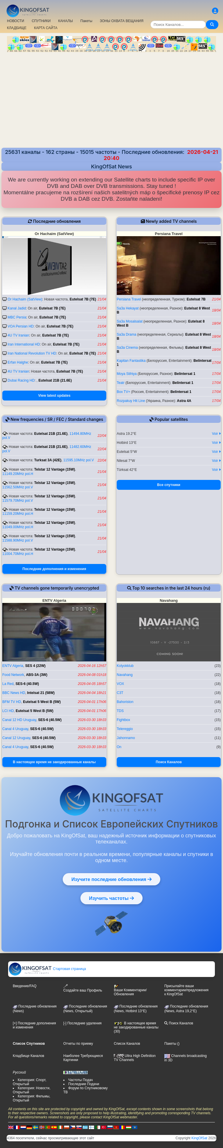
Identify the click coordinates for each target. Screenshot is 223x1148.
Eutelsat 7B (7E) (83, 299)
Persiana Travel (129, 299)
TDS (120, 711)
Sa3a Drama (126, 334)
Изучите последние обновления (111, 879)
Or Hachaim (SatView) (25, 299)
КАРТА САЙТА (45, 28)
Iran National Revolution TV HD (32, 353)
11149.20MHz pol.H (17, 474)
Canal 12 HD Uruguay (19, 720)
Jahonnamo (126, 738)
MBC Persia (17, 317)
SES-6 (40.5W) (27, 684)
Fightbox (123, 720)
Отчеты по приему (78, 1044)
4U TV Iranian (18, 335)
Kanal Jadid (17, 308)
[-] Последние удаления (82, 1023)
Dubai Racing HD (21, 380)
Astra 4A (184, 401)
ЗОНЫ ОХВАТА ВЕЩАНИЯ (121, 21)
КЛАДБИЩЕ (16, 28)
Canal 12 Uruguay (16, 738)
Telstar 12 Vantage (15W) (54, 469)
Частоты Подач (80, 1080)
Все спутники (168, 485)
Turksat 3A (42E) (47, 460)
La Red (8, 684)
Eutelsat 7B (196, 299)
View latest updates (54, 396)
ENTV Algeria (12, 666)
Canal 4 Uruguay (15, 729)
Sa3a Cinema (127, 348)
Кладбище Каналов (28, 1056)
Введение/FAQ (25, 986)
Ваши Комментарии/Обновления (130, 990)
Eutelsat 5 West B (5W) (42, 702)
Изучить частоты (111, 898)
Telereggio (125, 729)
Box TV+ (123, 392)
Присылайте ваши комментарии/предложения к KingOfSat (186, 990)
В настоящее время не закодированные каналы (54, 762)
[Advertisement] (111, 100)
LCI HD (8, 711)
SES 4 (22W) (35, 666)
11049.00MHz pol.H (17, 527)
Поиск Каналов (169, 762)
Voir (216, 434)
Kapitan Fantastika (131, 361)
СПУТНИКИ (41, 21)
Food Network (13, 675)
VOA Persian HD (20, 326)
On (119, 747)
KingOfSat (199, 1138)
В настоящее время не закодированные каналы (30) (136, 1027)
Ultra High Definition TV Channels (135, 1058)
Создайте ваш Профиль (82, 988)
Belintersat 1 (185, 374)
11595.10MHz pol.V (78, 460)
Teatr (121, 383)
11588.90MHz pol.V (17, 540)
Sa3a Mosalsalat (130, 321)
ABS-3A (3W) (36, 675)
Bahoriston (125, 702)
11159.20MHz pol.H (17, 514)
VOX (120, 684)
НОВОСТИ (15, 21)
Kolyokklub (125, 666)
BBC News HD (13, 693)
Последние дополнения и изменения (54, 569)
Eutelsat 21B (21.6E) (55, 380)
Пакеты (86, 21)
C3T (120, 693)
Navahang (125, 675)
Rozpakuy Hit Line (131, 401)
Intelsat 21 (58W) (41, 693)
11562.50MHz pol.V (17, 487)
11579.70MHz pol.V (17, 501)
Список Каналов (127, 1044)
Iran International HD (24, 344)
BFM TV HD (11, 702)
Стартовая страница (47, 969)
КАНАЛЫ (65, 21)
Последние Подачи (83, 1084)
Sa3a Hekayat (128, 308)
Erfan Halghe (18, 362)
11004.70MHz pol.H (17, 554)
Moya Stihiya (127, 374)
